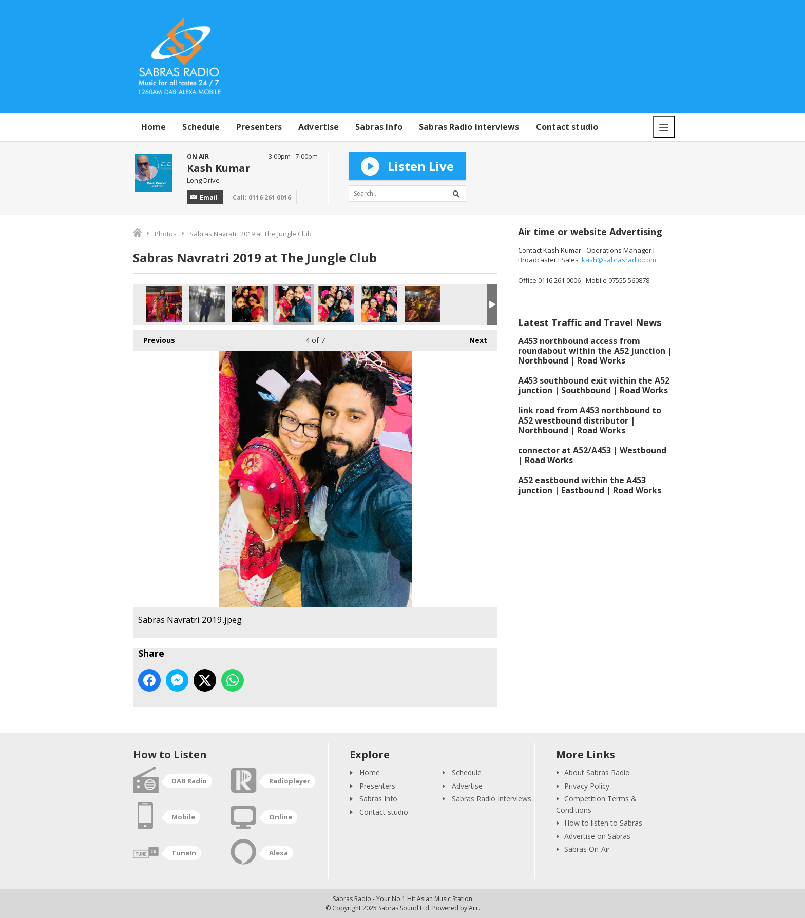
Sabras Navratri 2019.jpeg (250, 304)
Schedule (201, 126)
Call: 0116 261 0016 (262, 197)
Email (204, 197)
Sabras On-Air (587, 849)
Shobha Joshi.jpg (164, 304)
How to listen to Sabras (603, 823)
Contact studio (567, 126)
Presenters (259, 126)
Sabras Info (378, 126)
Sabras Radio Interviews (469, 126)
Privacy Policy (586, 786)
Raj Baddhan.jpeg (207, 304)
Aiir (473, 908)
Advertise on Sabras (597, 836)
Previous (154, 337)
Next (473, 337)
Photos (166, 233)
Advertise (318, 126)
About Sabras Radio (597, 772)
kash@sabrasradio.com (619, 259)
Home (153, 126)
